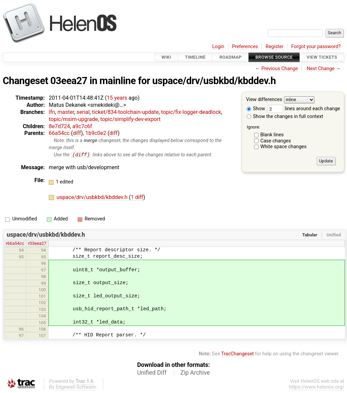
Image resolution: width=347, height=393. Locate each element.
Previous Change (279, 69)
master (65, 112)
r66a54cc (15, 243)
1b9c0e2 (95, 133)
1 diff (137, 197)
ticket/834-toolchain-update (125, 112)
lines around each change (303, 109)
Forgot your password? (316, 47)
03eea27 (68, 80)
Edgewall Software (76, 387)
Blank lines (272, 135)
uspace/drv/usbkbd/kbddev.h (214, 80)
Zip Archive (195, 373)
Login (218, 47)
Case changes (275, 141)
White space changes (283, 147)
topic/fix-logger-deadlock (191, 112)
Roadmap (230, 57)
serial (83, 112)
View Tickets (322, 57)
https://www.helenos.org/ (316, 387)
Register (275, 47)
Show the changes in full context (285, 116)
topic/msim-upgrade (73, 119)
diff (77, 133)
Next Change (320, 69)
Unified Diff (152, 373)
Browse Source (274, 57)
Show (256, 109)
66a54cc (59, 133)
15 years (117, 98)
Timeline (195, 57)
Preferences (245, 47)
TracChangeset (237, 354)
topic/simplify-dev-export (130, 119)
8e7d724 (59, 126)
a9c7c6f (82, 126)
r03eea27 (37, 243)
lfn (52, 112)
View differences (264, 100)
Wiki (166, 57)
